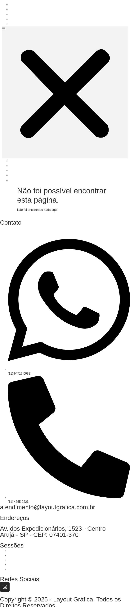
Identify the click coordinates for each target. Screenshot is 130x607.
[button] (65, 92)
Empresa (20, 9)
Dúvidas (19, 19)
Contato (19, 24)
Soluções (20, 14)
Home (17, 4)
